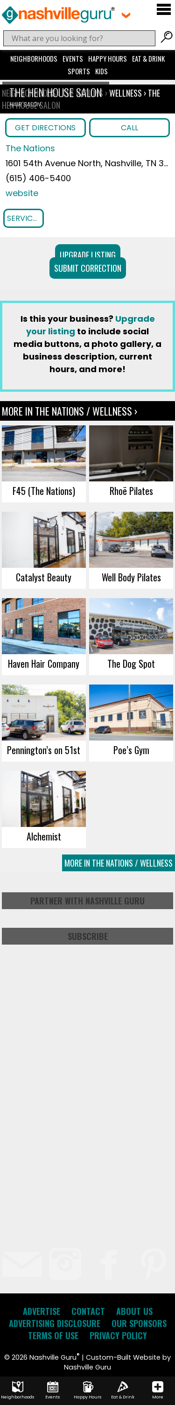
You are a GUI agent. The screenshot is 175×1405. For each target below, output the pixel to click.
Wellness (125, 93)
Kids (101, 71)
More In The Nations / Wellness (118, 863)
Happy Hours (107, 58)
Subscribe (88, 936)
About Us (134, 1311)
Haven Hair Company (43, 664)
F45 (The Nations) (44, 491)
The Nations (30, 148)
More (157, 1390)
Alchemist (44, 836)
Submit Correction (87, 268)
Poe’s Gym (131, 750)
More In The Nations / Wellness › (69, 410)
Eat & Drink (148, 58)
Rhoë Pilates (131, 491)
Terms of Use (53, 1335)
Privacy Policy (118, 1335)
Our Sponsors (139, 1323)
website (22, 193)
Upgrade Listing (88, 255)
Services (24, 218)
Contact (88, 1311)
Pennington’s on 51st (43, 750)
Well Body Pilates (131, 577)
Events (73, 58)
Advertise (41, 1311)
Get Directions (45, 127)
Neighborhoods (33, 58)
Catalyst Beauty (43, 577)
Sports (79, 71)
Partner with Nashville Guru (87, 901)
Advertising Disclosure (54, 1323)
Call (129, 127)
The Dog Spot (131, 664)
